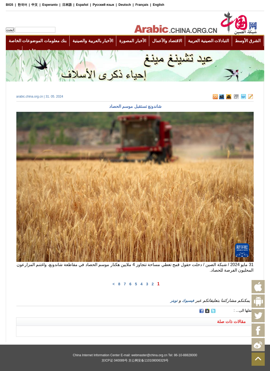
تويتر (173, 300)
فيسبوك (188, 300)
